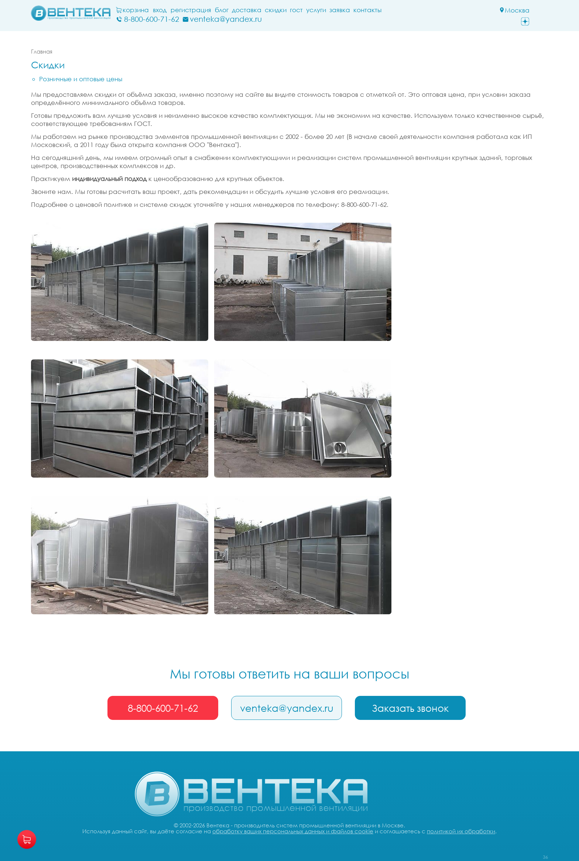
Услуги (335, 10)
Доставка (265, 10)
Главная (41, 51)
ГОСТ (314, 10)
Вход (178, 10)
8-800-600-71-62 (164, 708)
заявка (358, 10)
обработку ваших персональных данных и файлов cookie (292, 832)
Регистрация (209, 10)
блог (240, 10)
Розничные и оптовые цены (80, 79)
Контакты (386, 10)
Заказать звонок (414, 708)
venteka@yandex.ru (289, 708)
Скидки (294, 10)
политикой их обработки (461, 832)
